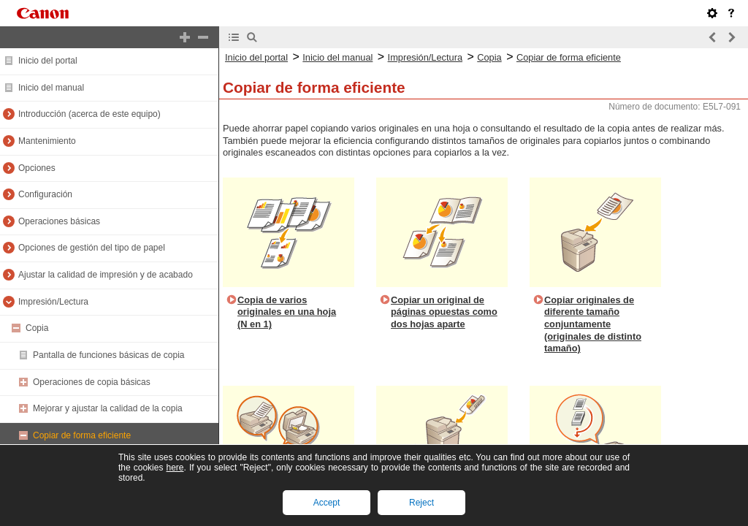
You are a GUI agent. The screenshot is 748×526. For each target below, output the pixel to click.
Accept (326, 503)
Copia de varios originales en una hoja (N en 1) (286, 311)
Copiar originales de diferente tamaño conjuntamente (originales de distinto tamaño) (592, 324)
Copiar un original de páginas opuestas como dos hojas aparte (444, 311)
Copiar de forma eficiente (82, 435)
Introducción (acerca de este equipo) (89, 114)
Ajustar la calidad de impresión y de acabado (105, 275)
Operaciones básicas (59, 221)
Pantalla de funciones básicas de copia (108, 355)
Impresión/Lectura (53, 302)
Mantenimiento (47, 141)
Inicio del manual (51, 88)
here (174, 467)
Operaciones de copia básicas (91, 382)
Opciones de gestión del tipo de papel (91, 248)
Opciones (37, 168)
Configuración (45, 194)
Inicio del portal (47, 61)
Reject (421, 503)
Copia (37, 328)
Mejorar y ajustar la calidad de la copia (108, 408)
